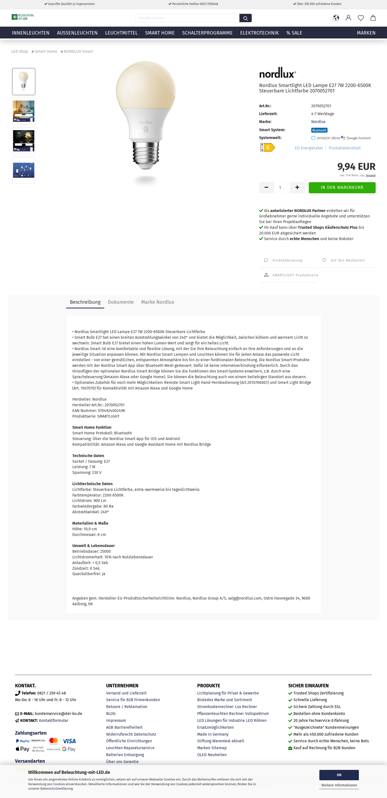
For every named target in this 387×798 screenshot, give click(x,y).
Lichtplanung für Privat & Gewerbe (228, 693)
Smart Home (160, 36)
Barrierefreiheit (129, 727)
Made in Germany (213, 734)
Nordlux (318, 121)
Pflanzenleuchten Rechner (220, 713)
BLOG (111, 713)
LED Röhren (256, 720)
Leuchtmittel (121, 36)
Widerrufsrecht (119, 734)
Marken (203, 747)
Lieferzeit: (268, 113)
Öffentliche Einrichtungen (129, 741)
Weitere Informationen (339, 785)
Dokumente (121, 302)
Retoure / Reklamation (126, 706)
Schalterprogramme (207, 36)
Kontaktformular (53, 720)
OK (339, 775)
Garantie (131, 761)
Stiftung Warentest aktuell (220, 741)
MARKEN (366, 36)
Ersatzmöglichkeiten (215, 727)
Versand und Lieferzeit (126, 693)
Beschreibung (85, 302)
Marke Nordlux (157, 302)
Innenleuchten (31, 36)
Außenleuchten (77, 36)
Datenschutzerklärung (56, 788)
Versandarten (30, 761)
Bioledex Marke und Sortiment (224, 699)
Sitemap (219, 747)
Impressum (116, 720)
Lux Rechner (246, 706)
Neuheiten (217, 754)
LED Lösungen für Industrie (221, 720)
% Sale (294, 36)
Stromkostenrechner (215, 706)
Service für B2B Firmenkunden (133, 699)
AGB (109, 727)
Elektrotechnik (259, 36)
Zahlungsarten (31, 733)
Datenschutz (145, 734)
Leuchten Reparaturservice (130, 747)
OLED (202, 754)
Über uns (114, 761)
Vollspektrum (257, 713)
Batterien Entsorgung (125, 754)
